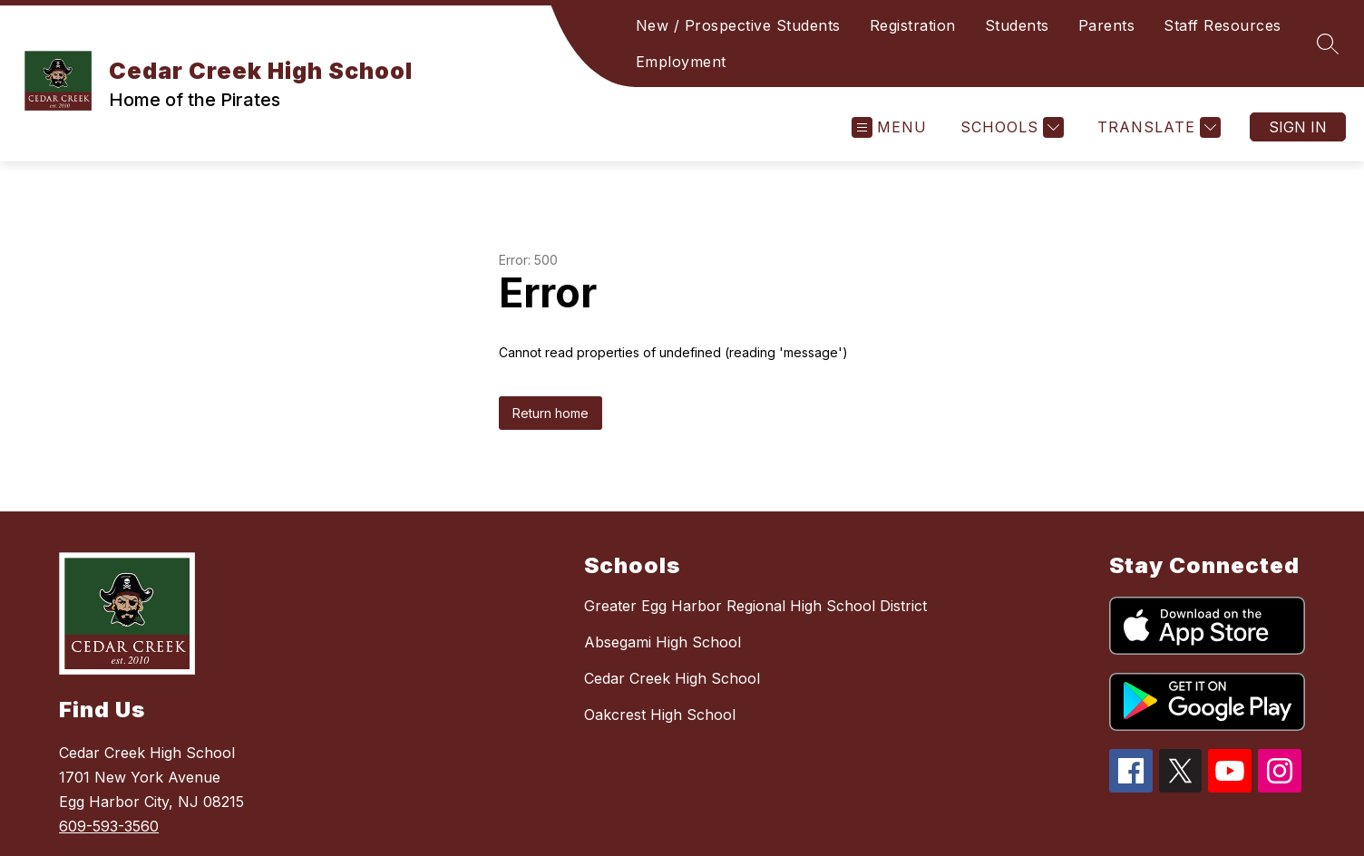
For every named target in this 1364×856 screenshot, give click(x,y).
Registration (913, 25)
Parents (1106, 25)
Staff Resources (1222, 25)
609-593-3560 (109, 826)
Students (1017, 25)
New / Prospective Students (738, 25)
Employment (681, 62)
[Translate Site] (1157, 127)
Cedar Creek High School (672, 678)
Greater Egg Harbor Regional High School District (755, 606)
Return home (550, 413)
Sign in (1298, 127)
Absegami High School (662, 642)
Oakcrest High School (660, 714)
